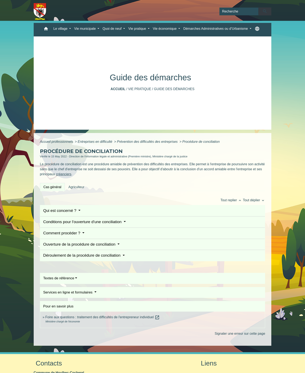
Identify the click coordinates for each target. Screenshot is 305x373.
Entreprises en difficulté (95, 141)
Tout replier (231, 200)
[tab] (52, 187)
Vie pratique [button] (137, 28)
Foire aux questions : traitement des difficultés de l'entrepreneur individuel (102, 317)
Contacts (49, 363)
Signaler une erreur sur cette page (240, 333)
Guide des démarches (174, 89)
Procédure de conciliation (201, 141)
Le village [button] (60, 28)
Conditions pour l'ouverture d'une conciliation (83, 222)
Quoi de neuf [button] (112, 28)
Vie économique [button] (165, 28)
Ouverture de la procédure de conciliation (80, 244)
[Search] (238, 11)
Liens (209, 363)
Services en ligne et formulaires (68, 292)
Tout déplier (254, 200)
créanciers (63, 174)
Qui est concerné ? (60, 210)
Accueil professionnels (57, 141)
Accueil (118, 89)
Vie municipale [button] (85, 28)
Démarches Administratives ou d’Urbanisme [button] (216, 28)
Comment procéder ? (62, 233)
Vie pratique (139, 89)
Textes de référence (58, 278)
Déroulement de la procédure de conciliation (82, 255)
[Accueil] (40, 11)
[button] (46, 30)
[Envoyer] (265, 11)
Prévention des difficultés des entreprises (148, 141)
